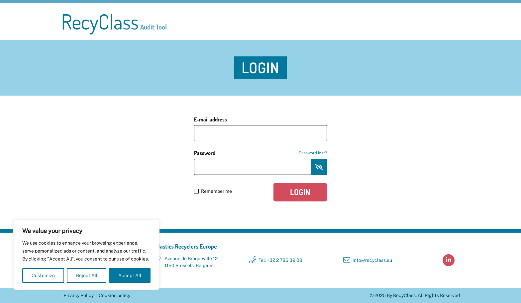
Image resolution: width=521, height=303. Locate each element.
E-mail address (210, 119)
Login (300, 192)
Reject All (86, 275)
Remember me (213, 191)
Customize (43, 275)
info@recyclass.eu (372, 260)
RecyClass (114, 21)
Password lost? (313, 153)
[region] (86, 255)
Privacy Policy (78, 295)
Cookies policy (114, 295)
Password (260, 153)
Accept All (129, 275)
